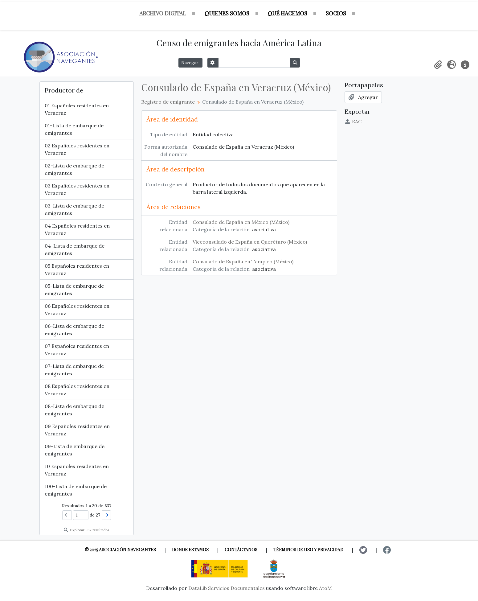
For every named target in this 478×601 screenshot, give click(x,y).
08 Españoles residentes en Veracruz (77, 390)
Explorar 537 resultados (86, 530)
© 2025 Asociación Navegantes (120, 550)
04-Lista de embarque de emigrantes (74, 249)
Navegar (190, 62)
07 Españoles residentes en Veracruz (77, 349)
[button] (438, 65)
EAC (353, 121)
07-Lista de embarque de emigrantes (74, 370)
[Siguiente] (106, 515)
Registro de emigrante (168, 102)
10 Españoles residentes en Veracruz (77, 470)
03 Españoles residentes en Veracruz (77, 189)
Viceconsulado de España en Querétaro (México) (250, 242)
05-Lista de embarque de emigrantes (74, 289)
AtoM (325, 588)
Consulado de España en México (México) (241, 222)
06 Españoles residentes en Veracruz (77, 309)
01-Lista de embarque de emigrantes (74, 129)
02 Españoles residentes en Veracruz (77, 149)
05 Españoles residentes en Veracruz (77, 269)
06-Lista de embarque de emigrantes (74, 329)
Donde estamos (190, 550)
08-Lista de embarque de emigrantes (74, 410)
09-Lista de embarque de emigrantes (74, 450)
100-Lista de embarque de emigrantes (76, 490)
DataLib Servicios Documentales (226, 588)
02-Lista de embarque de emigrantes (74, 169)
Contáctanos (241, 550)
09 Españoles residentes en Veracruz (77, 430)
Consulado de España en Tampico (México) (243, 261)
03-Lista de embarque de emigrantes (74, 209)
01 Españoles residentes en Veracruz (77, 109)
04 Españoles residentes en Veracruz (77, 229)
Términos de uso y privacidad (308, 550)
